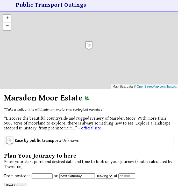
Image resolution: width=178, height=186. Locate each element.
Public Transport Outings (51, 5)
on (56, 176)
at (115, 176)
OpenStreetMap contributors (156, 86)
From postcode (17, 176)
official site (91, 128)
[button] (89, 45)
